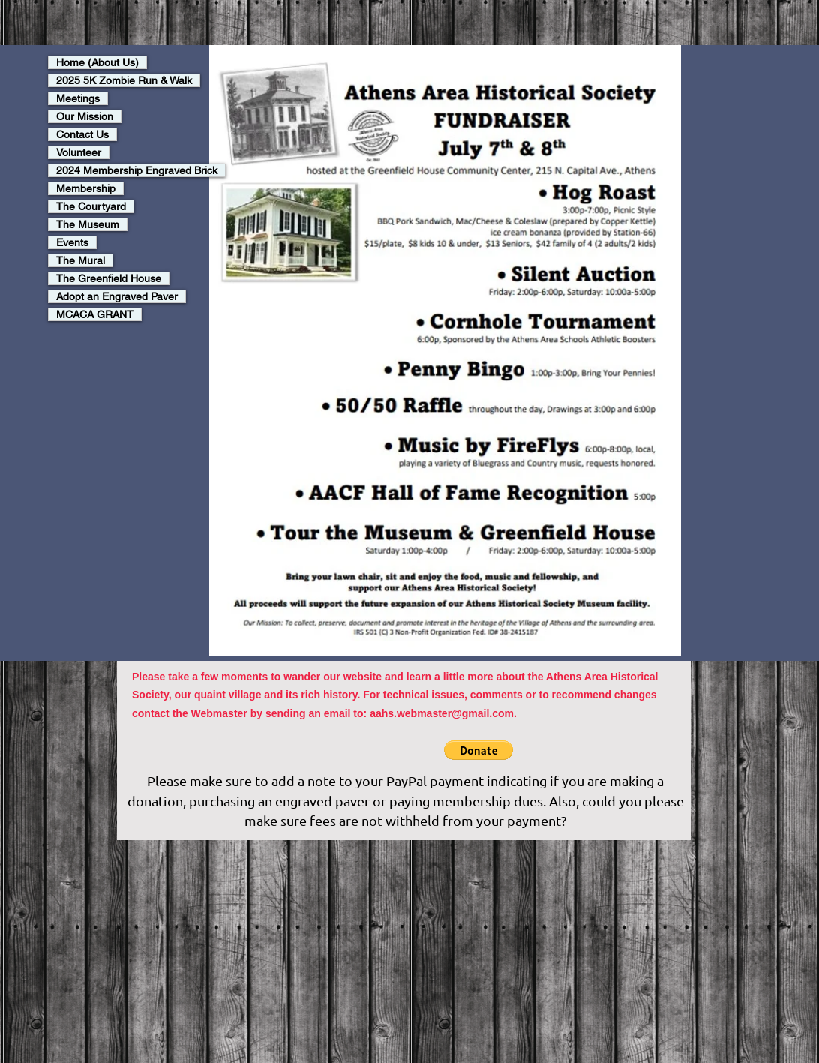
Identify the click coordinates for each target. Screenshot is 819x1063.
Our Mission (84, 116)
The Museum (87, 224)
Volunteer (78, 152)
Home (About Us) (97, 62)
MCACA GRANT (95, 314)
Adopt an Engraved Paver (117, 296)
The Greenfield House (108, 278)
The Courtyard (91, 206)
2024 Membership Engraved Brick (137, 170)
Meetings (78, 98)
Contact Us (82, 134)
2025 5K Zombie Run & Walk (124, 80)
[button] (478, 750)
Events (72, 242)
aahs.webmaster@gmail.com (442, 713)
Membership (86, 188)
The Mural (80, 260)
